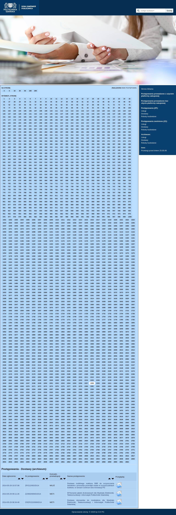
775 (129, 189)
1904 (39, 338)
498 (119, 156)
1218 (62, 247)
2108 (22, 365)
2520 (10, 419)
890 (77, 205)
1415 (4, 274)
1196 (68, 244)
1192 (45, 244)
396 (108, 144)
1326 (22, 262)
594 (98, 168)
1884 (57, 335)
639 (72, 174)
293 (93, 132)
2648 (86, 434)
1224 (98, 247)
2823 (33, 459)
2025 (74, 353)
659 (46, 177)
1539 (57, 289)
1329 (39, 262)
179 (20, 120)
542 (87, 162)
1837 (51, 329)
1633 (68, 301)
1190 (33, 244)
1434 (115, 274)
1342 (115, 262)
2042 (39, 356)
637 (61, 174)
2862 (127, 462)
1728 (86, 313)
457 (35, 153)
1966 (133, 344)
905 (25, 208)
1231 (4, 250)
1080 (62, 229)
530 (25, 162)
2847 (39, 462)
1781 (127, 319)
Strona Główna (147, 89)
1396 (27, 271)
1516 (57, 286)
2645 (68, 434)
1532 (16, 289)
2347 (74, 395)
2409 (33, 404)
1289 (74, 256)
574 (124, 165)
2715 (74, 444)
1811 (33, 326)
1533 (22, 289)
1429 (86, 274)
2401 (121, 401)
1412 (121, 271)
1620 (127, 298)
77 (9, 108)
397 (114, 144)
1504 (121, 283)
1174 (74, 241)
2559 (103, 422)
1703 (74, 310)
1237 (39, 250)
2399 (109, 401)
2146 (109, 368)
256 (30, 129)
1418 (22, 274)
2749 (4, 450)
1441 (22, 277)
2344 (57, 395)
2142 (86, 368)
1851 (133, 329)
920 (103, 208)
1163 (10, 241)
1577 (10, 295)
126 (4, 114)
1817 (68, 326)
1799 (98, 323)
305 (25, 135)
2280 (86, 386)
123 (119, 111)
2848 (45, 462)
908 (40, 208)
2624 (80, 431)
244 (98, 126)
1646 (10, 304)
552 (9, 165)
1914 (98, 338)
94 (98, 108)
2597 (57, 428)
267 (87, 129)
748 (119, 186)
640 (77, 174)
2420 (98, 404)
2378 (121, 398)
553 (14, 165)
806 (30, 195)
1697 (39, 310)
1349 (22, 265)
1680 (74, 307)
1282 (33, 256)
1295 (109, 256)
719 (98, 183)
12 (61, 99)
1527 (121, 286)
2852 (68, 462)
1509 (16, 286)
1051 (27, 226)
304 (20, 135)
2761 (74, 450)
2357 (133, 395)
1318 (109, 259)
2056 (121, 356)
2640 (39, 434)
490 (77, 156)
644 (98, 174)
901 (4, 208)
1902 (27, 338)
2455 (33, 410)
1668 (4, 307)
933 (40, 211)
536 (56, 162)
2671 (86, 438)
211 (56, 123)
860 (51, 201)
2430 (22, 407)
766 (82, 189)
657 (35, 177)
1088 (109, 229)
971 (108, 214)
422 (114, 147)
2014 (10, 353)
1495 (68, 283)
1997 (45, 350)
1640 (109, 301)
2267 (10, 386)
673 (119, 177)
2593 (33, 428)
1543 (80, 289)
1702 (68, 310)
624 (124, 171)
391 (82, 144)
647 (114, 174)
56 (30, 105)
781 (30, 192)
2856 (92, 462)
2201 (27, 377)
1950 (39, 344)
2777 (33, 453)
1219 (68, 247)
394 (98, 144)
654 (20, 177)
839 (72, 198)
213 (67, 123)
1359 (80, 265)
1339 (98, 262)
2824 (39, 459)
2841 (4, 462)
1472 (68, 280)
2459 (57, 410)
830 (25, 198)
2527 (51, 419)
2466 (98, 410)
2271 (33, 386)
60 (51, 105)
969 (98, 214)
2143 (92, 368)
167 (87, 117)
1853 (10, 332)
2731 (33, 447)
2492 (115, 413)
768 (93, 189)
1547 (103, 289)
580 (25, 168)
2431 (27, 407)
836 (56, 198)
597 (114, 168)
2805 (62, 456)
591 (82, 168)
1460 (133, 277)
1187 (16, 244)
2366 (51, 398)
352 (9, 141)
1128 (74, 235)
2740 (86, 447)
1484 (4, 283)
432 (35, 150)
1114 (127, 232)
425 (129, 147)
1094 (10, 232)
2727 (10, 447)
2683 (22, 441)
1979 (74, 347)
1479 (109, 280)
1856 (27, 332)
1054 (45, 226)
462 (61, 153)
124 (124, 111)
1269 (92, 253)
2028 (92, 353)
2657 (4, 438)
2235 (92, 380)
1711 (121, 310)
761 (56, 189)
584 (46, 168)
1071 (10, 229)
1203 (109, 244)
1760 (4, 319)
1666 (127, 304)
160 (51, 117)
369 (98, 141)
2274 (51, 386)
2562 (121, 422)
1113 (121, 232)
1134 (109, 235)
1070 (4, 229)
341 (82, 138)
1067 (121, 226)
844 (98, 198)
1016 (92, 220)
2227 (45, 380)
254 (20, 129)
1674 (39, 307)
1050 (22, 226)
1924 (22, 341)
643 (93, 174)
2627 (98, 431)
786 (56, 192)
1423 (51, 274)
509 (46, 159)
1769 (57, 319)
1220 (74, 247)
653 (14, 177)
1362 (98, 265)
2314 (16, 392)
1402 (62, 271)
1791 (51, 323)
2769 (121, 450)
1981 (86, 347)
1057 (62, 226)
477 (9, 156)
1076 (39, 229)
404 (20, 147)
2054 (109, 356)
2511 (92, 416)
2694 (86, 441)
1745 (51, 316)
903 (14, 208)
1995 (33, 350)
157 (35, 117)
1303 (22, 259)
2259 (98, 383)
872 (114, 201)
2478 (33, 413)
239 (72, 126)
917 (87, 208)
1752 (92, 316)
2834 (98, 459)
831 (30, 198)
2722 (115, 444)
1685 (103, 307)
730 (25, 186)
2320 (51, 392)
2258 (92, 383)
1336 (80, 262)
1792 (57, 323)
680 (25, 180)
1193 (51, 244)
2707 (27, 444)
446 (108, 150)
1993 (22, 350)
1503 (115, 283)
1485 (10, 283)
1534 (27, 289)
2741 (92, 447)
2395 (86, 401)
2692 (74, 441)
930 (25, 211)
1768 (51, 319)
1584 (51, 295)
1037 (80, 223)
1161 (133, 238)
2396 (92, 401)
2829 (68, 459)
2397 (98, 401)
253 (14, 129)
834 (46, 198)
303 (14, 135)
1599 (4, 298)
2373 (92, 398)
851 (4, 201)
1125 (57, 235)
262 (61, 129)
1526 (115, 286)
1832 (22, 329)
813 (67, 195)
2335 (4, 395)
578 (14, 168)
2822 (27, 459)
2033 (121, 353)
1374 (33, 268)
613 (67, 171)
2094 (74, 362)
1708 (103, 310)
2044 (51, 356)
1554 (10, 292)
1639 (103, 301)
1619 (121, 298)
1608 (57, 298)
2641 (45, 434)
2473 (4, 413)
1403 (68, 271)
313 (67, 135)
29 (20, 102)
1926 (33, 341)
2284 (109, 386)
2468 (109, 410)
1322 (133, 259)
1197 (74, 244)
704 (20, 183)
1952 (51, 344)
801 (4, 195)
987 (61, 217)
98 (119, 108)
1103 (62, 232)
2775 (22, 453)
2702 (133, 441)
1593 (103, 295)
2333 (127, 392)
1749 (74, 316)
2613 (16, 431)
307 (35, 135)
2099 (103, 362)
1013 (74, 220)
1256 (16, 253)
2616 (33, 431)
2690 (62, 441)
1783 (4, 323)
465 (77, 153)
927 (9, 211)
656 (30, 177)
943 (93, 211)
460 (51, 153)
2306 (103, 389)
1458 (121, 277)
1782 (133, 319)
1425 (62, 274)
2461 (68, 410)
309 (46, 135)
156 (30, 117)
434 (46, 150)
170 (103, 117)
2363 (33, 398)
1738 (10, 316)
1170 (51, 241)
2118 (80, 365)
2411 (45, 404)
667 (87, 177)
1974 (45, 347)
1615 (98, 298)
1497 (80, 283)
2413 (57, 404)
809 (46, 195)
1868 (98, 332)
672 (114, 177)
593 (93, 168)
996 (108, 217)
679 (20, 180)
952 (9, 214)
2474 (10, 413)
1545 (92, 289)
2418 (86, 404)
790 (77, 192)
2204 (45, 377)
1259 (33, 253)
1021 (121, 220)
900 (129, 205)
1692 (10, 310)
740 (77, 186)
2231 (68, 380)
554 (20, 165)
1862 (62, 332)
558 (40, 165)
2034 (127, 353)
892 (87, 205)
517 (87, 159)
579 (20, 168)
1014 (80, 220)
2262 (115, 383)
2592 (27, 428)
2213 (98, 377)
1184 (133, 241)
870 (103, 201)
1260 (39, 253)
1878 (22, 335)
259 (46, 129)
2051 (92, 356)
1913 (92, 338)
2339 (27, 395)
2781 (57, 453)
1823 (103, 326)
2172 (127, 371)
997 (114, 217)
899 (124, 205)
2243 (4, 383)
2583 (109, 425)
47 (114, 102)
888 (67, 205)
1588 (74, 295)
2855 (86, 462)
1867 (92, 332)
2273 (45, 386)
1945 (10, 344)
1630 (51, 301)
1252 (127, 250)
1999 (57, 350)
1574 (127, 292)
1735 (127, 313)
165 (77, 117)
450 (129, 150)
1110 (103, 232)
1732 (109, 313)
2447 (121, 407)
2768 (115, 450)
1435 (121, 274)
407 (35, 147)
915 (77, 208)
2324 (74, 392)
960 (51, 214)
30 (20, 91)
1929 (51, 341)
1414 (133, 271)
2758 (57, 450)
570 (103, 165)
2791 (115, 453)
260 (51, 129)
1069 (133, 226)
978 (14, 217)
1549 (115, 289)
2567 (16, 425)
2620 (57, 431)
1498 (86, 283)
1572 (115, 292)
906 (30, 208)
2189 (92, 374)
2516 (121, 416)
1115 (133, 232)
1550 (121, 289)
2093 (68, 362)
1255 (10, 253)
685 (51, 180)
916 (82, 208)
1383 (86, 268)
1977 (62, 347)
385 (51, 144)
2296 (45, 389)
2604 (98, 428)
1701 (62, 310)
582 (35, 168)
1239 (51, 250)
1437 (133, 274)
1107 (86, 232)
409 (46, 147)
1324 (10, 262)
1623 (10, 301)
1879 (27, 335)
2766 (103, 450)
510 (51, 159)
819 (98, 195)
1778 (109, 319)
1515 (51, 286)
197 (114, 120)
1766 (39, 319)
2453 (22, 410)
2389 (51, 401)
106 (30, 111)
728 (14, 186)
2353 (109, 395)
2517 (127, 416)
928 (14, 211)
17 (88, 99)
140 (77, 114)
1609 (62, 298)
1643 (127, 301)
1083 (80, 229)
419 (98, 147)
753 (14, 189)
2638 (27, 434)
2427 (4, 407)
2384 (22, 401)
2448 (127, 407)
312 (61, 135)
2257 (86, 383)
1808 (16, 326)
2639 (33, 434)
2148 (121, 368)
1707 (98, 310)
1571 (109, 292)
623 (119, 171)
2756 (45, 450)
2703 (4, 444)
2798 (22, 456)
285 (51, 132)
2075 (98, 359)
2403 (133, 401)
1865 (80, 332)
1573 (121, 292)
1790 (45, 323)
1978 (68, 347)
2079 (121, 359)
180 (25, 120)
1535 (33, 289)
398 (119, 144)
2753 (27, 450)
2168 (103, 371)
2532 (80, 419)
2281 (92, 386)
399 (124, 144)
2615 (27, 431)
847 (114, 198)
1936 (92, 341)
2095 (80, 362)
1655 (62, 304)
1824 (109, 326)
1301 (10, 259)
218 (93, 123)
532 (35, 162)
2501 (33, 416)
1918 (121, 338)
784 (46, 192)
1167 (33, 241)
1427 (74, 274)
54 (20, 105)
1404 (74, 271)
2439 (74, 407)
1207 (133, 244)
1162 (4, 241)
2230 (62, 380)
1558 (33, 292)
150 (129, 114)
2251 (51, 383)
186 (56, 120)
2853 (74, 462)
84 (46, 108)
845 (103, 198)
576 (4, 168)
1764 (27, 319)
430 (25, 150)
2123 (109, 365)
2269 (22, 386)
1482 (127, 280)
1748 (68, 316)
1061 (86, 226)
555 (25, 165)
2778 (39, 453)
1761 (10, 319)
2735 (57, 447)
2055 (115, 356)
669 (98, 177)
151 (4, 117)
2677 (121, 438)
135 (51, 114)
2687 (45, 441)
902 (9, 208)
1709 (109, 310)
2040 (27, 356)
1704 (80, 310)
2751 (16, 450)
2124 (115, 365)
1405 (80, 271)
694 (98, 180)
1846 (103, 329)
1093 (4, 232)
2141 (80, 368)
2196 (133, 374)
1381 (74, 268)
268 (93, 129)
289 (72, 132)
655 (25, 177)
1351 (33, 265)
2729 (22, 447)
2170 (115, 371)
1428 (80, 274)
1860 (51, 332)
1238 (45, 250)
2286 (121, 386)
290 (77, 132)
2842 (10, 462)
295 (103, 132)
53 (14, 105)
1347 (10, 265)
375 (129, 141)
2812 (103, 456)
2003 (80, 350)
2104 (133, 362)
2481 (51, 413)
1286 (57, 256)
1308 (51, 259)
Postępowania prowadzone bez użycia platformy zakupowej (154, 102)
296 (108, 132)
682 (35, 180)
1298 (127, 256)
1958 (86, 344)
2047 (68, 356)
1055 (51, 226)
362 (61, 141)
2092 (62, 362)
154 (20, 117)
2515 (115, 416)
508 (40, 159)
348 (119, 138)
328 (14, 138)
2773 (10, 453)
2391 (62, 401)
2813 (109, 456)
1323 (4, 262)
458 (40, 153)
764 (72, 189)
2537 (109, 419)
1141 (16, 238)
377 (9, 144)
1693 (16, 310)
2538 (115, 419)
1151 (74, 238)
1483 (133, 280)
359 (46, 141)
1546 (98, 289)
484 (46, 156)
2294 (33, 389)
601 (4, 171)
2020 (45, 353)
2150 (133, 368)
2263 (121, 383)
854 (20, 201)
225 (129, 123)
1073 (22, 229)
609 (46, 171)
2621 (62, 431)
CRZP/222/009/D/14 (33, 502)
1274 (121, 253)
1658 (80, 304)
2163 (74, 371)
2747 (127, 447)
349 (124, 138)
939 (72, 211)
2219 (133, 377)
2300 (68, 389)
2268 (16, 386)
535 (51, 162)
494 (98, 156)
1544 (86, 289)
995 (103, 217)
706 (30, 183)
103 (14, 111)
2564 (133, 422)
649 (124, 174)
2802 (45, 456)
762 (61, 189)
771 (108, 189)
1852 (4, 332)
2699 (115, 441)
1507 (4, 286)
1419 (27, 274)
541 (82, 162)
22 (114, 99)
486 (56, 156)
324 (124, 135)
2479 (39, 413)
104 (20, 111)
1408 (98, 271)
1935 (86, 341)
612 (61, 171)
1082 (74, 229)
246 (108, 126)
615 (77, 171)
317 (87, 135)
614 (72, 171)
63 (67, 105)
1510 (22, 286)
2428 (10, 407)
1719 (33, 313)
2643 (57, 434)
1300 (4, 259)
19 (98, 99)
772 (114, 189)
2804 (57, 456)
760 (51, 189)
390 (77, 144)
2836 (109, 459)
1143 (27, 238)
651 (4, 177)
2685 (33, 441)
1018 (103, 220)
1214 (39, 247)
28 (14, 102)
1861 (57, 332)
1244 (80, 250)
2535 (98, 419)
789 (72, 192)
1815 (57, 326)
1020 (115, 220)
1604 (33, 298)
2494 (127, 413)
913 (67, 208)
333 (40, 138)
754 (20, 189)
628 (14, 174)
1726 (74, 313)
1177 (92, 241)
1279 (16, 256)
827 (9, 198)
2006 (98, 350)
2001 (68, 350)
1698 (45, 310)
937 (61, 211)
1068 (127, 226)
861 (56, 201)
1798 (92, 323)
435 (51, 150)
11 (56, 99)
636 (56, 174)
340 (77, 138)
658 (40, 177)
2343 (51, 395)
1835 (39, 329)
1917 (115, 338)
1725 (68, 313)
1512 (33, 286)
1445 (45, 277)
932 (35, 211)
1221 (80, 247)
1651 (39, 304)
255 (25, 129)
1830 (10, 329)
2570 (33, 425)
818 (93, 195)
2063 (27, 359)
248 (119, 126)
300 (129, 132)
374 (124, 141)
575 (129, 165)
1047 (4, 226)
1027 (22, 223)
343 (93, 138)
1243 (74, 250)
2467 (103, 410)
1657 (74, 304)
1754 (103, 316)
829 (20, 198)
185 (51, 120)
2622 (68, 431)
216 (82, 123)
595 (103, 168)
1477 (98, 280)
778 (14, 192)
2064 (33, 359)
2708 (33, 444)
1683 (92, 307)
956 (30, 214)
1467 (39, 280)
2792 (121, 453)
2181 (45, 374)
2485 (74, 413)
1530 (4, 289)
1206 (127, 244)
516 (82, 159)
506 (30, 159)
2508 (74, 416)
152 (9, 117)
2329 (103, 392)
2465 (92, 410)
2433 (39, 407)
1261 (45, 253)
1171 (57, 241)
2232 (74, 380)
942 (87, 211)
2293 (27, 389)
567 (87, 165)
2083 (10, 362)
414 (72, 147)
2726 (4, 447)
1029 (33, 223)
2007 (103, 350)
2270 (27, 386)
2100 (109, 362)
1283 (39, 256)
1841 (74, 329)
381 (30, 144)
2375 (103, 398)
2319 (45, 392)
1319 (115, 259)
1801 (109, 323)
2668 (68, 438)
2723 (121, 444)
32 (35, 102)
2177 (22, 374)
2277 (68, 386)
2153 (16, 371)
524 (124, 159)
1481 (121, 280)
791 (82, 192)
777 (9, 192)
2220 (4, 380)
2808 (80, 456)
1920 (133, 338)
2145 (103, 368)
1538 (51, 289)
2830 (74, 459)
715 (77, 183)
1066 (115, 226)
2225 (33, 380)
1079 (57, 229)
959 (46, 214)
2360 (16, 398)
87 (61, 108)
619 (98, 171)
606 (30, 171)
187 (61, 120)
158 (40, 117)
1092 (133, 229)
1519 (74, 286)
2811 (98, 456)
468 (93, 153)
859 (46, 201)
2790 (109, 453)
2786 (86, 453)
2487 (86, 413)
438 (67, 150)
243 (93, 126)
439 (72, 150)
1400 (51, 271)
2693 (80, 441)
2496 (4, 416)
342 (87, 138)
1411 (115, 271)
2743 (103, 447)
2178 (27, 374)
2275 (57, 386)
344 (98, 138)
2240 (121, 380)
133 (40, 114)
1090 (121, 229)
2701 (127, 441)
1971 (27, 347)
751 (4, 189)
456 (30, 153)
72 (114, 105)
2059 (4, 359)
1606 (45, 298)
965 (77, 214)
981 (30, 217)
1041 (103, 223)
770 (103, 189)
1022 (127, 220)
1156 (103, 238)
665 (77, 177)
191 (82, 120)
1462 (10, 280)
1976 (57, 347)
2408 (27, 404)
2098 (98, 362)
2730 (27, 447)
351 (4, 141)
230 (25, 126)
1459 (127, 277)
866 (82, 201)
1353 (45, 265)
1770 (62, 319)
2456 (39, 410)
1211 (22, 247)
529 (20, 162)
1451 (80, 277)
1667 (133, 304)
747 (114, 186)
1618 (115, 298)
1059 (74, 226)
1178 (98, 241)
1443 (33, 277)
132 (35, 114)
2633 (133, 431)
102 (9, 111)
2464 (86, 410)
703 (14, 183)
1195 (62, 244)
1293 (98, 256)
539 (72, 162)
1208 (4, 247)
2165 (86, 371)
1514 (45, 286)
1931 (62, 341)
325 (129, 135)
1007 (39, 220)
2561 (115, 422)
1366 (121, 265)
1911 (80, 338)
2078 (115, 359)
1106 (80, 232)
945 (103, 211)
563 (67, 165)
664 (72, 177)
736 (56, 186)
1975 (51, 347)
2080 (127, 359)
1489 (33, 283)
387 (61, 144)
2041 (33, 356)
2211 (86, 377)
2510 (86, 416)
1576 (4, 295)
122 (114, 111)
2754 (33, 450)
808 (40, 195)
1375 (39, 268)
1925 (27, 341)
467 (87, 153)
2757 (51, 450)
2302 (80, 389)
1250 (115, 250)
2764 (92, 450)
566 (82, 165)
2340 (33, 395)
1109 (98, 232)
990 (77, 217)
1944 (4, 344)
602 (9, 171)
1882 (45, 335)
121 (108, 111)
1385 (98, 268)
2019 (39, 353)
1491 (45, 283)
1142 (22, 238)
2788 (98, 453)
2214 (103, 377)
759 (46, 189)
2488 (92, 413)
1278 (10, 256)
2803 (51, 456)
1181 (115, 241)
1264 (62, 253)
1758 (127, 316)
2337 (16, 395)
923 (119, 208)
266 (82, 129)
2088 (39, 362)
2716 (80, 444)
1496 (74, 283)
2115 (62, 365)
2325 (80, 392)
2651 (103, 434)
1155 (98, 238)
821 (108, 195)
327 (9, 138)
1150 (68, 238)
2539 (121, 419)
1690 (133, 307)
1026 (16, 223)
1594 (109, 295)
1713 (133, 310)
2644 (62, 434)
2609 (127, 428)
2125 (121, 365)
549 (124, 162)
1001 (4, 220)
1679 (68, 307)
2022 (57, 353)
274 (124, 129)
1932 (68, 341)
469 (98, 153)
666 (82, 177)
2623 (74, 431)
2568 (22, 425)
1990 (4, 350)
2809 (86, 456)
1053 (39, 226)
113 (67, 111)
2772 (4, 453)
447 (114, 150)
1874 (133, 332)
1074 (27, 229)
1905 (45, 338)
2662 (33, 438)
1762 (16, 319)
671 (108, 177)
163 (67, 117)
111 (56, 111)
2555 (80, 422)
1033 (57, 223)
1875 (4, 335)
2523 (27, 419)
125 (129, 111)
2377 (115, 398)
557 (35, 165)
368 (93, 141)
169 (98, 117)
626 (4, 174)
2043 (45, 356)
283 (40, 132)
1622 (4, 301)
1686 (109, 307)
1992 (16, 350)
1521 (86, 286)
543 (93, 162)
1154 (92, 238)
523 (119, 159)
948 (119, 211)
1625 (22, 301)
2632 (127, 431)
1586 (62, 295)
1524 (103, 286)
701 (4, 183)
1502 (109, 283)
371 (108, 141)
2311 (133, 389)
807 (35, 195)
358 (40, 141)
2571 (39, 425)
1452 (86, 277)
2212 (92, 377)
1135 (115, 235)
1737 (4, 316)
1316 (98, 259)
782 (35, 192)
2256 (80, 383)
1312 (74, 259)
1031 (45, 223)
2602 (86, 428)
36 (56, 102)
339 (72, 138)
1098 (33, 232)
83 (41, 108)
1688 (121, 307)
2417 (80, 404)
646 (108, 174)
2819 (10, 459)
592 (87, 168)
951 (4, 214)
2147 (115, 368)
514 (72, 159)
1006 (33, 220)
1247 (98, 250)
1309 (57, 259)
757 (35, 189)
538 (67, 162)
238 (67, 126)
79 (20, 108)
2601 (80, 428)
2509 (80, 416)
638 (67, 174)
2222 (16, 380)
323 (119, 135)
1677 (57, 307)
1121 (33, 235)
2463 (80, 410)
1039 (92, 223)
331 (30, 138)
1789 (39, 323)
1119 (22, 235)
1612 (80, 298)
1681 (80, 307)
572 (114, 165)
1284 (45, 256)
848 (119, 198)
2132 (27, 368)
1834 (33, 329)
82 (35, 108)
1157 (109, 238)
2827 (57, 459)
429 (20, 150)
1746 (57, 316)
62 (61, 105)
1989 (133, 347)
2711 (51, 444)
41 (82, 102)
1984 (103, 347)
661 (56, 177)
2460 (62, 410)
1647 (16, 304)
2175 (10, 374)
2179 (33, 374)
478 (14, 156)
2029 (98, 353)
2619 (51, 431)
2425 (127, 404)
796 (108, 192)
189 (72, 120)
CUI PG (101, 512)
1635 (80, 301)
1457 (115, 277)
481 (30, 156)
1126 (62, 235)
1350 (27, 265)
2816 (127, 456)
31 (30, 102)
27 (9, 102)
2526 (45, 419)
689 (72, 180)
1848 (115, 329)
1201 (98, 244)
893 (93, 205)
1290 (80, 256)
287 (61, 132)
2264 (127, 383)
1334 (68, 262)
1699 (51, 310)
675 (129, 177)
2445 (109, 407)
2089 (45, 362)
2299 (62, 389)
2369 (68, 398)
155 (25, 117)
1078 (51, 229)
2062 (22, 359)
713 (67, 183)
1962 (109, 344)
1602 (22, 298)
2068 (57, 359)
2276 (62, 386)
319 (98, 135)
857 (35, 201)
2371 (80, 398)
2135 (45, 368)
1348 (16, 265)
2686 (39, 441)
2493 (121, 413)
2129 (10, 368)
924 (124, 208)
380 (25, 144)
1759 (133, 316)
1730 (98, 313)
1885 (62, 335)
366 (82, 141)
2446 (115, 407)
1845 (98, 329)
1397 (33, 271)
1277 (4, 256)
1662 (103, 304)
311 (56, 135)
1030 (39, 223)
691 (82, 180)
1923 (16, 341)
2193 (115, 374)
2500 (27, 416)
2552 (62, 422)
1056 (57, 226)
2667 (62, 438)
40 (77, 102)
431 (30, 150)
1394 (16, 271)
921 (108, 208)
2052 (98, 356)
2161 (62, 371)
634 (46, 174)
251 (4, 129)
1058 (68, 226)
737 (61, 186)
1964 (121, 344)
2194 (121, 374)
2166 (92, 371)
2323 (68, 392)
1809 (22, 326)
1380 (68, 268)
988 (67, 217)
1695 (27, 310)
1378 (57, 268)
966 (82, 214)
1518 (68, 286)
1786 (22, 323)
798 (119, 192)
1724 (62, 313)
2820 (16, 459)
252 (9, 129)
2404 (4, 404)
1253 (133, 250)
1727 (80, 313)
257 (35, 129)
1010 (57, 220)
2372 (86, 398)
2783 (68, 453)
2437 (62, 407)
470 (103, 153)
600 (129, 168)
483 (40, 156)
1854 (16, 332)
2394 (80, 401)
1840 (68, 329)
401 (4, 147)
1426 (68, 274)
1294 (103, 256)
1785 (16, 323)
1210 (16, 247)
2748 (133, 447)
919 (98, 208)
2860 (115, 462)
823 (119, 195)
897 (114, 205)
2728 (16, 447)
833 (40, 198)
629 (20, 174)
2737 (68, 447)
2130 (16, 368)
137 (61, 114)
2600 (74, 428)
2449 (133, 407)
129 (20, 114)
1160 (127, 238)
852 (9, 201)
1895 (121, 335)
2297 (51, 389)
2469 (115, 410)
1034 (62, 223)
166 (82, 117)
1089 (115, 229)
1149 (62, 238)
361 (56, 141)
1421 (39, 274)
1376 (45, 268)
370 (103, 141)
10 (14, 91)
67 (88, 105)
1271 (103, 253)
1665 (121, 304)
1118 (16, 235)
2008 (109, 350)
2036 (4, 356)
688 (67, 180)
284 (46, 132)
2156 (33, 371)
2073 (86, 359)
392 (87, 144)
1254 (4, 253)
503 (14, 159)
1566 (80, 292)
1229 (127, 247)
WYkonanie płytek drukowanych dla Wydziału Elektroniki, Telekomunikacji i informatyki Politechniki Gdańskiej (90, 494)
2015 (16, 353)
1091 (127, 229)
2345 (62, 395)
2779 (45, 453)
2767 (109, 450)
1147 (51, 238)
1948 (27, 344)
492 (87, 156)
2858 (103, 462)
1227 (115, 247)
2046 (62, 356)
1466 (33, 280)
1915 (103, 338)
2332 (121, 392)
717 (87, 183)
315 (77, 135)
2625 (86, 431)
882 (35, 205)
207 (35, 123)
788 (67, 192)
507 (35, 159)
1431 (98, 274)
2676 (115, 438)
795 (103, 192)
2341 (39, 395)
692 (87, 180)
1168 (39, 241)
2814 (115, 456)
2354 (115, 395)
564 (72, 165)
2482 (57, 413)
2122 (103, 365)
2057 (127, 356)
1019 (109, 220)
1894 (115, 335)
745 (103, 186)
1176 (86, 241)
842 (87, 198)
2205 (51, 377)
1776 (98, 319)
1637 (92, 301)
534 (46, 162)
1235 (27, 250)
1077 (45, 229)
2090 (51, 362)
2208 (68, 377)
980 (25, 217)
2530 (68, 419)
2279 (80, 386)
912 (61, 208)
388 (67, 144)
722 (114, 183)
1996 (39, 350)
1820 (86, 326)
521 (108, 159)
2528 (57, 419)
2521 (16, 419)
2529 (62, 419)
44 (98, 102)
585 (51, 168)
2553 (68, 422)
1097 (27, 232)
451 (4, 153)
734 (46, 186)
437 (61, 150)
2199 (16, 377)
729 (20, 186)
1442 (27, 277)
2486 (80, 413)
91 (82, 108)
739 (72, 186)
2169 (109, 371)
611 (56, 171)
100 (30, 91)
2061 (16, 359)
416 (82, 147)
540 (77, 162)
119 (98, 111)
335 (51, 138)
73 (119, 105)
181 (30, 120)
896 (108, 205)
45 (103, 102)
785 (51, 192)
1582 (39, 295)
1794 (68, 323)
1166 (27, 241)
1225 (103, 247)
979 (20, 217)
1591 (92, 295)
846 (108, 198)
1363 (103, 265)
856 (30, 201)
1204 (115, 244)
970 (103, 214)
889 (72, 205)
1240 (57, 250)
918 (93, 208)
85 (51, 108)
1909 (68, 338)
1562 (57, 292)
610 (51, 171)
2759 (62, 450)
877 (9, 205)
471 (108, 153)
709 (46, 183)
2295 (39, 389)
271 (108, 129)
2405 (10, 404)
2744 (109, 447)
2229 (57, 380)
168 (93, 117)
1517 (62, 286)
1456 (109, 277)
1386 (103, 268)
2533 (86, 419)
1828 (133, 326)
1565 (74, 292)
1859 (45, 332)
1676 (51, 307)
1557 (27, 292)
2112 (45, 365)
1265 (68, 253)
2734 (51, 447)
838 (67, 198)
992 (87, 217)
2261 (109, 383)
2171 (121, 371)
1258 (27, 253)
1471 (62, 280)
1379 (62, 268)
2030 (103, 353)
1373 (27, 268)
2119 (86, 365)
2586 (127, 425)
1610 (68, 298)
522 (114, 159)
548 (119, 162)
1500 (98, 283)
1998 (51, 350)
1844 (92, 329)
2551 (57, 422)
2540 (127, 419)
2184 (62, 374)
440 (77, 150)
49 (124, 102)
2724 (127, 444)
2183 (57, 374)
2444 (103, 407)
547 (114, 162)
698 (119, 180)
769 (98, 189)
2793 (127, 453)
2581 (98, 425)
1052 (33, 226)
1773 (80, 319)
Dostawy (144, 114)
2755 (39, 450)
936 (56, 211)
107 (35, 111)
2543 (10, 422)
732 (35, 186)
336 (56, 138)
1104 (68, 232)
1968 (10, 347)
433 (40, 150)
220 (103, 123)
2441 (86, 407)
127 (9, 114)
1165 (22, 241)
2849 (51, 462)
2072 (80, 359)
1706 (92, 310)
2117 (74, 365)
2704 (10, 444)
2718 (92, 444)
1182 (121, 241)
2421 (103, 404)
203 (14, 123)
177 (9, 120)
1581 (33, 295)
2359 (10, 398)
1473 (74, 280)
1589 (80, 295)
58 (41, 105)
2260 (103, 383)
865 (77, 201)
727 (9, 186)
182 (35, 120)
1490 (39, 283)
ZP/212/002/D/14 (32, 485)
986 (56, 217)
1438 (4, 277)
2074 (92, 359)
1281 (27, 256)
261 (56, 129)
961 (56, 214)
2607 (115, 428)
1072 (16, 229)
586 (56, 168)
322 (114, 135)
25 (129, 99)
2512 (98, 416)
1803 (121, 323)
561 (56, 165)
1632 (62, 301)
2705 (16, 444)
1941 (121, 341)
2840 (133, 459)
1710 (115, 310)
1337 (86, 262)
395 (103, 144)
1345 (133, 262)
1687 (115, 307)
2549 (45, 422)
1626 (27, 301)
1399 (45, 271)
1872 (121, 332)
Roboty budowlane (148, 116)
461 (56, 153)
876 (4, 205)
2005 (92, 350)
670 (103, 177)
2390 (57, 401)
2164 (80, 371)
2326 (86, 392)
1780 (121, 319)
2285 (115, 386)
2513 (103, 416)
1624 (16, 301)
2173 (133, 371)
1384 (92, 268)
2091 (57, 362)
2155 (27, 371)
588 (67, 168)
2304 (92, 389)
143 (93, 114)
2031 (109, 353)
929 (20, 211)
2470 (121, 410)
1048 (10, 226)
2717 (86, 444)
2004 (86, 350)
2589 (10, 428)
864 (72, 201)
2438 (68, 407)
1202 (103, 244)
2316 (27, 392)
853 (14, 201)
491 (82, 156)
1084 (86, 229)
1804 (127, 323)
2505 (57, 416)
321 (108, 135)
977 (9, 217)
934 (46, 211)
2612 (10, 431)
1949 (33, 344)
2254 (68, 383)
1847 (109, 329)
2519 (4, 419)
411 (56, 147)
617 (87, 171)
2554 (74, 422)
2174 (4, 374)
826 (4, 198)
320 (103, 135)
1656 (68, 304)
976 (4, 217)
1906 (51, 338)
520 (103, 159)
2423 (115, 404)
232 (35, 126)
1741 (27, 316)
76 (4, 108)
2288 (133, 386)
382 (35, 144)
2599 (68, 428)
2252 (57, 383)
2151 (4, 371)
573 (119, 165)
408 (40, 147)
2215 (109, 377)
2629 (109, 431)
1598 (133, 295)
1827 (127, 326)
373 (119, 141)
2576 (68, 425)
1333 (62, 262)
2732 (39, 447)
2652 (109, 434)
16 (82, 99)
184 (46, 120)
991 (82, 217)
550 (129, 162)
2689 (57, 441)
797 (114, 192)
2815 (121, 456)
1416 (10, 274)
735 (51, 186)
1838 (57, 329)
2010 (121, 350)
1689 (127, 307)
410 (51, 147)
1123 (45, 235)
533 (40, 162)
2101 (115, 362)
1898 (4, 338)
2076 (103, 359)
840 (77, 198)
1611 (74, 298)
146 (108, 114)
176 (4, 120)
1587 (68, 295)
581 (30, 168)
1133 (103, 235)
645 (103, 174)
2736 (62, 447)
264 (72, 129)
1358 (74, 265)
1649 (27, 304)
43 (93, 102)
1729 (92, 313)
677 (9, 180)
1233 (16, 250)
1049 (16, 226)
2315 (22, 392)
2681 (10, 441)
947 (114, 211)
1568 (92, 292)
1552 (133, 289)
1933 (74, 341)
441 (82, 150)
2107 (16, 365)
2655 (127, 434)
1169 (45, 241)
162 (61, 117)
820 (103, 195)
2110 (33, 365)
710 (51, 183)
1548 (109, 289)
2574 (57, 425)
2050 (86, 356)
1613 (86, 298)
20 (103, 99)
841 (82, 198)
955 (25, 214)
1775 (92, 319)
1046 (133, 223)
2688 (51, 441)
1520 (80, 286)
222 (114, 123)
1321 (127, 259)
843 (93, 198)
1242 (68, 250)
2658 (10, 438)
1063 (98, 226)
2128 (4, 368)
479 (20, 156)
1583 (45, 295)
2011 (127, 350)
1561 (51, 292)
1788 (33, 323)
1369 (4, 268)
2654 (121, 434)
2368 (62, 398)
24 (124, 99)
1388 (115, 268)
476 (4, 156)
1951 (45, 344)
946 (108, 211)
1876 (10, 335)
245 (103, 126)
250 (129, 126)
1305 (33, 259)
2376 (109, 398)
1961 (103, 344)
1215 (45, 247)
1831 (16, 329)
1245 (86, 250)
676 (4, 180)
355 (25, 141)
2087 (33, 362)
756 (30, 189)
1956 (74, 344)
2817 (133, 456)
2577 (74, 425)
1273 (115, 253)
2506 (62, 416)
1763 (22, 319)
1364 (109, 265)
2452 (16, 410)
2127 (133, 365)
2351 (98, 395)
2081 (133, 359)
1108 (92, 232)
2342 (45, 395)
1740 (22, 316)
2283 (103, 386)
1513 (39, 286)
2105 (4, 365)
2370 (74, 398)
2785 (80, 453)
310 (51, 135)
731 (30, 186)
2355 (121, 395)
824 (124, 195)
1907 (57, 338)
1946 (16, 344)
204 (20, 123)
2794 (133, 453)
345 (103, 138)
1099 (39, 232)
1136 (121, 235)
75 (129, 105)
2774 (16, 453)
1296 (115, 256)
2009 (115, 350)
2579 (86, 425)
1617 (109, 298)
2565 (4, 425)
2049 (80, 356)
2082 (4, 362)
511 (56, 159)
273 (119, 129)
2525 (39, 419)
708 (40, 183)
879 (20, 205)
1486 (16, 283)
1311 (68, 259)
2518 (133, 416)
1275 (127, 253)
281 (30, 132)
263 (67, 129)
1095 (16, 232)
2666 (57, 438)
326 (4, 138)
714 (72, 183)
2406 (16, 404)
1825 (115, 326)
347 (114, 138)
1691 (4, 310)
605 (25, 171)
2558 (98, 422)
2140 (74, 368)
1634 (74, 301)
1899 (10, 338)
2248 (33, 383)
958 (40, 214)
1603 (27, 298)
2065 (39, 359)
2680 (4, 441)
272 (114, 129)
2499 (22, 416)
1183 (127, 241)
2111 (39, 365)
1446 (51, 277)
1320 (121, 259)
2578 (80, 425)
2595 (45, 428)
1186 (10, 244)
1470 (57, 280)
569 (98, 165)
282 (35, 132)
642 (87, 174)
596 (108, 168)
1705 (86, 310)
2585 (121, 425)
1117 (10, 235)
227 (9, 126)
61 (56, 105)
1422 (45, 274)
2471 (127, 410)
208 (40, 123)
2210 (80, 377)
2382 (10, 401)
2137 (57, 368)
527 (9, 162)
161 (56, 117)
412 (61, 147)
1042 (109, 223)
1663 (109, 304)
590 (77, 168)
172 (114, 117)
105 (25, 111)
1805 (133, 323)
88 (67, 108)
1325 (16, 262)
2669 (74, 438)
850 (129, 198)
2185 (68, 374)
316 (82, 135)
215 (77, 123)
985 (51, 217)
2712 (57, 444)
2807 (74, 456)
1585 (57, 295)
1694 (22, 310)
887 (61, 205)
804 (20, 195)
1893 (109, 335)
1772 (74, 319)
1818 (74, 326)
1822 (98, 326)
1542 (74, 289)
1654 (57, 304)
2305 (98, 389)
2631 (121, 431)
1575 (133, 292)
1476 (92, 280)
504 (20, 159)
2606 (109, 428)
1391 (133, 268)
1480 (115, 280)
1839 (62, 329)
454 (20, 153)
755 (25, 189)
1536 (39, 289)
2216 (115, 377)
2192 (109, 374)
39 (72, 102)
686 (56, 180)
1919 (127, 338)
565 (77, 165)
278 (14, 132)
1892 (103, 335)
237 (61, 126)
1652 (45, 304)
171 (108, 117)
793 (93, 192)
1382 (80, 268)
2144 (98, 368)
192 (87, 120)
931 (30, 211)
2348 (80, 395)
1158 (115, 238)
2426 (133, 404)
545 (103, 162)
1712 (127, 310)
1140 (10, 238)
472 (114, 153)
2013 (4, 353)
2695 (92, 441)
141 (82, 114)
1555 (16, 292)
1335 (74, 262)
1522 (92, 286)
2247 (27, 383)
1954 (62, 344)
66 (82, 105)
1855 (22, 332)
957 (35, 214)
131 (30, 114)
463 (67, 153)
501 (4, 159)
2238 (109, 380)
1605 (39, 298)
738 (67, 186)
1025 (10, 223)
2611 (4, 431)
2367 (57, 398)
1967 (4, 347)
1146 (45, 238)
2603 (92, 428)
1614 (92, 298)
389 (72, 144)
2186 (74, 374)
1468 (45, 280)
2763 (86, 450)
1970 (22, 347)
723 (119, 183)
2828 (62, 459)
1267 (80, 253)
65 (77, 105)
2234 (86, 380)
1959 (92, 344)
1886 (68, 335)
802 (9, 195)
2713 (62, 444)
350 (129, 138)
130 (25, 114)
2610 (133, 428)
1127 (68, 235)
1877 (16, 335)
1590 (86, 295)
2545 (22, 422)
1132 (98, 235)
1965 (127, 344)
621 (108, 171)
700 (129, 180)
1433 (109, 274)
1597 (127, 295)
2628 (103, 431)
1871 (115, 332)
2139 (68, 368)
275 (129, 129)
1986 (115, 347)
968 (93, 214)
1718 (27, 313)
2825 (45, 459)
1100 (45, 232)
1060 (80, 226)
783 (40, 192)
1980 (80, 347)
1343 (121, 262)
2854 (80, 462)
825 (129, 195)
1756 (115, 316)
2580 (92, 425)
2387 (39, 401)
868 (93, 201)
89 (72, 108)
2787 (92, 453)
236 (56, 126)
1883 (51, 335)
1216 (51, 247)
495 (103, 156)
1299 (133, 256)
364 (72, 141)
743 (93, 186)
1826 (121, 326)
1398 (39, 271)
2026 (80, 353)
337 (61, 138)
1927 (39, 341)
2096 (86, 362)
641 (82, 174)
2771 (133, 450)
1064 (103, 226)
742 (87, 186)
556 (30, 165)
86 (56, 108)
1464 (22, 280)
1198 (80, 244)
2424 (121, 404)
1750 (80, 316)
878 (14, 205)
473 (119, 153)
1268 (86, 253)
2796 (10, 456)
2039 (22, 356)
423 (119, 147)
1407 (92, 271)
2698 (109, 441)
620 (103, 171)
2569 (27, 425)
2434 (45, 407)
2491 (109, 413)
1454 (98, 277)
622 (114, 171)
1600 (10, 298)
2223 (22, 380)
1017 (98, 220)
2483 (62, 413)
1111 (109, 232)
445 (103, 150)
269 (98, 129)
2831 (80, 459)
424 (124, 147)
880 (25, 205)
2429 (16, 407)
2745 (115, 447)
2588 (4, 428)
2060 (10, 359)
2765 (98, 450)
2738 (74, 447)
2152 (10, 371)
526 (4, 162)
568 (93, 165)
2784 (74, 453)
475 (129, 153)
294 (98, 132)
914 (72, 208)
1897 (133, 335)
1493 (57, 283)
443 (93, 150)
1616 (103, 298)
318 (93, 135)
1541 (68, 289)
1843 (86, 329)
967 (87, 214)
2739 (80, 447)
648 (119, 174)
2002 (74, 350)
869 (98, 201)
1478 (103, 280)
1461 (4, 280)
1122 (39, 235)
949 (124, 211)
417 (87, 147)
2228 (51, 380)
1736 (133, 313)
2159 (51, 371)
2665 (51, 438)
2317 (33, 392)
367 (87, 141)
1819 (80, 326)
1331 (51, 262)
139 (72, 114)
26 (4, 102)
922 (114, 208)
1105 (74, 232)
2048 (74, 356)
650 (129, 174)
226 (4, 126)
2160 (57, 371)
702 (9, 183)
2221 (10, 380)
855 (25, 201)
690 (77, 180)
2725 (133, 444)
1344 (127, 262)
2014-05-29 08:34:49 (10, 502)
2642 (51, 434)
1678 (62, 307)
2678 (127, 438)
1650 (33, 304)
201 (4, 123)
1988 (127, 347)
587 (61, 168)
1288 (68, 256)
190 (77, 120)
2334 (133, 392)
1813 (45, 326)
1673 (33, 307)
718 (93, 183)
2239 (115, 380)
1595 (115, 295)
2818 (4, 459)
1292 (92, 256)
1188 (22, 244)
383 (40, 144)
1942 (127, 341)
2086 (27, 362)
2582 (103, 425)
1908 (62, 338)
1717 (22, 313)
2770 (127, 450)
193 (93, 120)
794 (98, 192)
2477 (27, 413)
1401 (57, 271)
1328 (33, 262)
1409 (103, 271)
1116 (4, 235)
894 (98, 205)
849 (124, 198)
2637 (22, 434)
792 (87, 192)
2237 (103, 380)
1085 (92, 229)
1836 (45, 329)
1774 (86, 319)
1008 (45, 220)
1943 (133, 341)
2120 (92, 365)
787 (61, 192)
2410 (39, 404)
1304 (27, 259)
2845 (27, 462)
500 (129, 156)
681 (30, 180)
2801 (39, 456)
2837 (115, 459)
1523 (98, 286)
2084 (16, 362)
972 (114, 214)
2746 (121, 447)
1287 (62, 256)
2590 (16, 428)
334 (46, 138)
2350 (92, 395)
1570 (103, 292)
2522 (22, 419)
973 (119, 214)
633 (40, 174)
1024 (4, 223)
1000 (129, 217)
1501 (103, 283)
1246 (92, 250)
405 (25, 147)
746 (108, 186)
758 (40, 189)
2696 (98, 441)
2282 (98, 386)
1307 (45, 259)
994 (98, 217)
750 (129, 186)
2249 (39, 383)
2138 (62, 368)
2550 (51, 422)
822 (114, 195)
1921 (4, 341)
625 (129, 171)
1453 (92, 277)
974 (124, 214)
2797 (16, 456)
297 (114, 132)
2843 (16, 462)
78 (14, 108)
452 (9, 153)
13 (67, 99)
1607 (51, 298)
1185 (4, 244)
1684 (98, 307)
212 (61, 123)
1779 (115, 319)
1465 (27, 280)
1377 (51, 268)
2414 (62, 404)
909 (46, 208)
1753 (98, 316)
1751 (86, 316)
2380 (133, 398)
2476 (22, 413)
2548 (39, 422)
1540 (62, 289)
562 (61, 165)
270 (103, 129)
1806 (4, 326)
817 (87, 195)
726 (4, 186)
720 (103, 183)
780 (25, 192)
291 (82, 132)
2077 (109, 359)
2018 (33, 353)
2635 (10, 434)
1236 (33, 250)
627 (9, 174)
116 (82, 111)
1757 (121, 316)
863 (67, 201)
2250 (45, 383)
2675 (109, 438)
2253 (62, 383)
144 (98, 114)
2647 (80, 434)
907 (35, 208)
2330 (109, 392)
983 (40, 217)
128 (14, 114)
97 (114, 108)
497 (114, 156)
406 (30, 147)
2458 (51, 410)
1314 (86, 259)
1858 (39, 332)
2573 (51, 425)
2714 (68, 444)
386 (56, 144)
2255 (74, 383)
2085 (22, 362)
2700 (121, 441)
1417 (16, 274)
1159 (121, 238)
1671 (22, 307)
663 (67, 177)
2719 (98, 444)
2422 (109, 404)
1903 (33, 338)
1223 (92, 247)
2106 (10, 365)
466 (82, 153)
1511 (27, 286)
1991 (10, 350)
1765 (33, 319)
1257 (22, 253)
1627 (33, 301)
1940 (115, 341)
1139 (4, 238)
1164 (16, 241)
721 (108, 183)
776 (4, 192)
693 (93, 180)
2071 (74, 359)
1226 (109, 247)
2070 (68, 359)
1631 (57, 301)
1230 (133, 247)
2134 (39, 368)
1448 (62, 277)
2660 (22, 438)
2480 (45, 413)
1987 (121, 347)
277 (9, 132)
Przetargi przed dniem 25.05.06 (154, 151)
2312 (4, 392)
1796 (80, 323)
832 (35, 198)
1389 (121, 268)
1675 (45, 307)
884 (46, 205)
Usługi (143, 111)
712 (61, 183)
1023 (133, 220)
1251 (121, 250)
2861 (121, 462)
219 (98, 123)
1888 (80, 335)
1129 (80, 235)
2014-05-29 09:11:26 (10, 494)
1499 (92, 283)
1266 (74, 253)
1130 (86, 235)
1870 (109, 332)
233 (40, 126)
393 (93, 144)
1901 (22, 338)
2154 (22, 371)
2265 (133, 383)
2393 (74, 401)
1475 (86, 280)
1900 (16, 338)
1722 (51, 313)
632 (35, 174)
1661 (98, 304)
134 (46, 114)
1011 (62, 220)
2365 (45, 398)
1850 (127, 329)
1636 (86, 301)
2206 (57, 377)
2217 (121, 377)
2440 (80, 407)
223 (119, 123)
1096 (22, 232)
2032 (115, 353)
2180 (39, 374)
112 (61, 111)
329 (20, 138)
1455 (103, 277)
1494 (62, 283)
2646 (74, 434)
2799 (27, 456)
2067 (51, 359)
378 (14, 144)
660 (51, 177)
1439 (10, 277)
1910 (74, 338)
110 (51, 111)
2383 (16, 401)
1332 (57, 262)
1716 (16, 313)
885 (51, 205)
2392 (68, 401)
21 (108, 99)
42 (88, 102)
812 (61, 195)
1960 (98, 344)
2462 (74, 410)
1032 (51, 223)
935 (51, 211)
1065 (109, 226)
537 (61, 162)
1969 (16, 347)
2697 (103, 441)
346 (108, 138)
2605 (103, 428)
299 (124, 132)
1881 (39, 335)
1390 (127, 268)
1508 (10, 286)
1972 (33, 347)
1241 (62, 250)
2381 (4, 401)
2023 (62, 353)
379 (20, 144)
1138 (133, 235)
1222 (86, 247)
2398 (103, 401)
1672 (27, 307)
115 (77, 111)
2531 (74, 419)
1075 (33, 229)
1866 (86, 332)
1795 (74, 323)
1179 (103, 241)
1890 (92, 335)
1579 (22, 295)
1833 (27, 329)
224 (124, 123)
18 (93, 99)
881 (30, 205)
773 (119, 189)
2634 (4, 434)
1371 (16, 268)
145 (103, 114)
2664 (45, 438)
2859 (109, 462)
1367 (127, 265)
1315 (92, 259)
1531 (10, 289)
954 (20, 214)
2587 (133, 425)
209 (46, 123)
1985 (109, 347)
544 (98, 162)
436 (56, 150)
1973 (39, 347)
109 (46, 111)
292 (87, 132)
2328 (98, 392)
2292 (22, 389)
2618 (45, 431)
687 (61, 180)
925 (129, 208)
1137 (127, 235)
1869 (103, 332)
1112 (115, 232)
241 (82, 126)
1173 (68, 241)
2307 (109, 389)
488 (67, 156)
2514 (109, 416)
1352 (39, 265)
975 (129, 214)
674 (124, 177)
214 (72, 123)
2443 (98, 407)
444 (98, 150)
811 (56, 195)
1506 (133, 283)
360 (51, 141)
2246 (22, 383)
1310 (62, 259)
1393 (10, 271)
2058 (133, 356)
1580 (27, 295)
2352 (103, 395)
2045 (57, 356)
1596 (121, 295)
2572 (45, 425)
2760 (68, 450)
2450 (4, 410)
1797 (86, 323)
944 (98, 211)
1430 (92, 274)
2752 (22, 450)
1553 (4, 292)
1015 (86, 220)
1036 (74, 223)
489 (72, 156)
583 (40, 168)
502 (9, 159)
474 (124, 153)
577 (9, 168)
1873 (127, 332)
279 (20, 132)
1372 (22, 268)
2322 (62, 392)
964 (72, 214)
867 (87, 201)
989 (72, 217)
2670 (80, 438)
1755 (109, 316)
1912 (86, 338)
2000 (62, 350)
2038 (16, 356)
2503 (45, 416)
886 (56, 205)
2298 (57, 389)
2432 (33, 407)
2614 (22, 431)
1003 (16, 220)
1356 (62, 265)
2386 (33, 401)
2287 (127, 386)
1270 (98, 253)
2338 (22, 395)
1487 (22, 283)
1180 (109, 241)
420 (103, 147)
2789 (103, 453)
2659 (16, 438)
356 (30, 141)
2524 (33, 419)
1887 (74, 335)
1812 (39, 326)
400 (129, 144)
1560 (45, 292)
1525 (109, 286)
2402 (127, 401)
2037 (10, 356)
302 (9, 135)
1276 (133, 253)
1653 (51, 304)
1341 (109, 262)
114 (72, 111)
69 (98, 105)
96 (108, 108)
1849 (121, 329)
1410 (109, 271)
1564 (68, 292)
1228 (121, 247)
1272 (109, 253)
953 (14, 214)
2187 (80, 374)
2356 (127, 395)
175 (129, 117)
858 (40, 201)
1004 (22, 220)
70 (103, 105)
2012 (133, 350)
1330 (45, 262)
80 (25, 108)
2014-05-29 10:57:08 (10, 485)
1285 (51, 256)
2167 (98, 371)
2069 (62, 359)
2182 (51, 374)
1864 (74, 332)
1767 (45, 319)
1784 (10, 323)
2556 (86, 422)
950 (129, 211)
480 (25, 156)
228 (14, 126)
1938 (103, 341)
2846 (33, 462)
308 (40, 135)
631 (30, 174)
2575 (62, 425)
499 (124, 156)
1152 (80, 238)
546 (108, 162)
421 (108, 147)
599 (124, 168)
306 (30, 135)
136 (56, 114)
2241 (127, 380)
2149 (127, 368)
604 (20, 171)
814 (72, 195)
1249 (109, 250)
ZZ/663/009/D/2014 (33, 494)
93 (93, 108)
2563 (127, 422)
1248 (103, 250)
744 (98, 186)
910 (51, 208)
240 (77, 126)
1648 (22, 304)
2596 (51, 428)
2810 (92, 456)
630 (25, 174)
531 (30, 162)
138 (67, 114)
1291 (86, 256)
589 (72, 168)
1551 (127, 289)
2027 (86, 353)
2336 (10, 395)
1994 (27, 350)
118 (93, 111)
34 (46, 102)
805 (25, 195)
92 (88, 108)
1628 (39, 301)
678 (14, 180)
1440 (16, 277)
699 (124, 180)
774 (124, 189)
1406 (86, 271)
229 (20, 126)
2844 (22, 462)
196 (108, 120)
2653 (115, 434)
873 (119, 201)
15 (77, 99)
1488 (27, 283)
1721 (45, 313)
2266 (4, 386)
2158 (45, 371)
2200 (22, 377)
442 (87, 150)
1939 (109, 341)
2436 (57, 407)
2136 (51, 368)
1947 (22, 344)
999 (124, 217)
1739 (16, 316)
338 (67, 138)
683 (40, 180)
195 (103, 120)
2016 (22, 353)
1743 (39, 316)
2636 (16, 434)
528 (14, 162)
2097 (92, 362)
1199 (86, 244)
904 (20, 208)
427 (9, 150)
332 (35, 138)
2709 (39, 444)
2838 (121, 459)
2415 (68, 404)
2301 (74, 389)
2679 (133, 438)
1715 (10, 313)
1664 (115, 304)
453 (14, 153)
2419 (92, 404)
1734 (121, 313)
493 (93, 156)
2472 (133, 410)
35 (51, 102)
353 (14, 141)
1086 (98, 229)
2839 (127, 459)
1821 (92, 326)
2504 (51, 416)
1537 (45, 289)
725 (129, 183)
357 (35, 141)
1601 (16, 298)
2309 (121, 389)
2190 (98, 374)
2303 (86, 389)
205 (25, 123)
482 (35, 156)
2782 (62, 453)
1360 (86, 265)
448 (119, 150)
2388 (45, 401)
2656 (133, 434)
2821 (22, 459)
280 (25, 132)
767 (87, 189)
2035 (133, 353)
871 (108, 201)
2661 (27, 438)
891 (82, 205)
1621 (133, 298)
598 (119, 168)
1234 (22, 250)
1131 (92, 235)
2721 (109, 444)
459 (46, 153)
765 (77, 189)
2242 (133, 380)
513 (67, 159)
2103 (127, 362)
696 (108, 180)
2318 (39, 392)
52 (9, 105)
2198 (10, 377)
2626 (92, 431)
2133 (33, 368)
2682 (16, 441)
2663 (39, 438)
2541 (133, 419)
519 (98, 159)
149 (124, 114)
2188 (86, 374)
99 (124, 108)
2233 (80, 380)
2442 (92, 407)
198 (119, 120)
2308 (115, 389)
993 (93, 217)
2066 (45, 359)
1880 (33, 335)
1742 (33, 316)
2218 (127, 377)
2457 (45, 410)
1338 (92, 262)
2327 (92, 392)
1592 (98, 295)
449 (124, 150)
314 (72, 135)
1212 (27, 247)
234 (46, 126)
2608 (121, 428)
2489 (98, 413)
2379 (127, 398)
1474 (80, 280)
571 (108, 165)
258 (40, 129)
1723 (57, 313)
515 (77, 159)
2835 (103, 459)
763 (67, 189)
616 (82, 171)
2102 (121, 362)
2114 (57, 365)
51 (4, 105)
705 (25, 183)
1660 (92, 304)
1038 (86, 223)
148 (119, 114)
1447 (57, 277)
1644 (133, 301)
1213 (33, 247)
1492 (51, 283)
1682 (86, 307)
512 (61, 159)
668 (93, 177)
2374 (98, 398)
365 (77, 141)
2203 (39, 377)
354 (20, 141)
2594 (39, 428)
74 (124, 105)
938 (67, 211)
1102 (57, 232)
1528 (127, 286)
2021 (51, 353)
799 (124, 192)
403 (14, 147)
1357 (68, 265)
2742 (98, 447)
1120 (27, 235)
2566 (10, 425)
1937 (98, 341)
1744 (45, 316)
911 (56, 208)
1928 (45, 341)
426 (4, 150)
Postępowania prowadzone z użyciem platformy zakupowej (157, 95)
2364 (39, 398)
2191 (103, 374)
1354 (51, 265)
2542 (4, 422)
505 (25, 159)
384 (46, 144)
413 (67, 147)
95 (103, 108)
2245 (16, 383)
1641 (115, 301)
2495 (133, 413)
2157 (39, 371)
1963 (115, 344)
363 (67, 141)
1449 (68, 277)
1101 (51, 232)
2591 (22, 428)
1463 (16, 280)
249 (124, 126)
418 (93, 147)
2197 (4, 377)
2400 (115, 401)
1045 (127, 223)
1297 (121, 256)
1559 (39, 292)
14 (72, 99)
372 (114, 141)
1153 (86, 238)
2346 (68, 395)
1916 (109, 338)
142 (87, 114)
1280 (22, 256)
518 (93, 159)
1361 (92, 265)
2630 (115, 431)
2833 (92, 459)
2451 (10, 410)
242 (87, 126)
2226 (39, 380)
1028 (27, 223)
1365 (115, 265)
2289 (4, 389)
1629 (45, 301)
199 (124, 120)
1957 (80, 344)
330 (25, 138)
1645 (4, 304)
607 (35, 171)
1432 (103, 274)
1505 (127, 283)
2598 (62, 428)
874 (124, 201)
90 (77, 108)
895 (103, 205)
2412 (51, 404)
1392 (4, 271)
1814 (51, 326)
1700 (57, 310)
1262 (51, 253)
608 (40, 171)
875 (129, 201)
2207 (62, 377)
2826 (51, 459)
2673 (98, 438)
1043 (115, 223)
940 (77, 211)
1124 (51, 235)
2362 (27, 398)
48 (119, 102)
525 (129, 159)
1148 (57, 238)
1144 (33, 238)
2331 (115, 392)
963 (67, 214)
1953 (57, 344)
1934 (80, 341)
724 (124, 183)
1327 (27, 262)
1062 (92, 226)
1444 (39, 277)
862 (61, 201)
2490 (103, 413)
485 (51, 156)
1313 (80, 259)
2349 (86, 395)
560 (51, 165)
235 (51, 126)
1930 (57, 341)
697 (114, 180)
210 (51, 123)
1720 (39, 313)
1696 (33, 310)
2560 (109, 422)
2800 (33, 456)
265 (77, 129)
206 (30, 123)
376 (4, 144)
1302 (16, 259)
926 (4, 211)
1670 (16, 307)
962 (61, 214)
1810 (27, 326)
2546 (27, 422)
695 (103, 180)
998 (119, 217)
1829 (4, 329)
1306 (39, 259)
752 (9, 189)
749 (124, 186)
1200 (92, 244)
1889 (86, 335)
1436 (127, 274)
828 (14, 198)
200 (35, 91)
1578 (16, 295)
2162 (68, 371)
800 (129, 192)
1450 (74, 277)
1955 (68, 344)
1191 (39, 244)
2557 (92, 422)
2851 (62, 462)
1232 (10, 250)
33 (41, 102)
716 (82, 183)
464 (72, 153)
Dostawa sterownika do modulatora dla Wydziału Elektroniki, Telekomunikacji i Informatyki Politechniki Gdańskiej (90, 502)
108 (40, 111)
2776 (27, 453)
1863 (68, 332)
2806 (68, 456)
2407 (22, 404)
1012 (68, 220)
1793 (62, 323)
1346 (4, 265)
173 (119, 117)
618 (93, 171)
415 (77, 147)
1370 (10, 268)
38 (67, 102)
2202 (33, 377)
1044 (121, 223)
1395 (22, 271)
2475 (16, 413)
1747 (62, 316)
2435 (51, 407)
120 (103, 111)
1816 (62, 326)
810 (51, 195)
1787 (27, 323)
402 (9, 147)
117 (87, 111)
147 (114, 114)
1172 (62, 241)
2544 (16, 422)
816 (82, 195)
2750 (10, 450)
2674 (103, 438)
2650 (98, 434)
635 (51, 174)
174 (124, 117)
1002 (10, 220)
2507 (68, 416)
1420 (33, 274)
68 (93, 105)
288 (67, 132)
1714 (4, 313)
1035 (68, 223)
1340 (103, 262)
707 (35, 183)
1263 (57, 253)
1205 (121, 244)
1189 (27, 244)
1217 (57, 247)
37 (61, 102)
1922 (10, 341)
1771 (68, 319)
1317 (103, 259)
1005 (27, 220)
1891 (98, 335)
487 (61, 156)
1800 (103, 323)
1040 (98, 223)
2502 (39, 416)
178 (14, 120)
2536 (103, 419)
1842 (80, 329)
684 (46, 180)
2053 (103, 356)
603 (14, 171)
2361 (22, 398)
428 (14, 150)
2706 (22, 444)
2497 (10, 416)
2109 (27, 365)
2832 (86, 459)
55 (25, 105)
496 (108, 156)
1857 (33, 332)
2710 (45, 444)
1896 (127, 335)
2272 (39, 386)
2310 (127, 389)
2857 (98, 462)
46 (108, 102)
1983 (98, 347)
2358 (4, 398)
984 (46, 217)
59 (46, 105)
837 (61, 198)
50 (25, 91)
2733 (45, 447)
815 (77, 195)
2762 (80, 450)
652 (9, 177)
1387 (109, 268)
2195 (127, 374)
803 (14, 195)
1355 (57, 265)
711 (56, 183)
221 (108, 123)
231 (30, 126)
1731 (103, 313)
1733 (115, 313)
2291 (16, 389)
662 (61, 177)
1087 (103, 229)
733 (40, 186)
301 (4, 135)
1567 (86, 292)
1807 (10, 326)
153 (14, 117)
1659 (86, 304)
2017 (27, 353)
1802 (115, 323)
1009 (51, 220)
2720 (103, 444)
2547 (33, 422)
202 (9, 123)
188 (67, 120)
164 (72, 117)
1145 (39, 238)
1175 (80, 241)
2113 (51, 365)
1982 (92, 347)
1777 (103, 319)
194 (98, 120)
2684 (27, 441)
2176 (16, 374)
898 (119, 205)
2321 (57, 392)
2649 (92, 434)
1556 (22, 292)
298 (119, 132)
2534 (92, 419)
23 (119, 99)
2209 (74, 377)
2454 (27, 410)
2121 (98, 365)
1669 (10, 307)
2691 (68, 441)
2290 (10, 389)
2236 (98, 380)
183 (40, 120)
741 (82, 186)
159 (46, 117)
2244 (10, 383)
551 (4, 165)
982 (35, 217)
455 (25, 153)
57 (35, 105)
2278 (74, 386)
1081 (68, 229)
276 (4, 132)
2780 (51, 453)
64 (72, 105)
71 (108, 105)
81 (30, 108)
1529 (133, 286)
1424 (57, 274)
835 (51, 198)
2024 (68, 353)
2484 (68, 413)
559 (46, 165)
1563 (62, 292)
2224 (27, 380)
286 (56, 132)
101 (4, 111)
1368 (133, 265)
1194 (57, 244)
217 (87, 123)
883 (40, 205)
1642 (121, 301)
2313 (10, 392)
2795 (4, 456)
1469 (51, 280)
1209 (10, 247)
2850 (57, 462)
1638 (98, 301)
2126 (127, 365)
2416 (74, 404)
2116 (68, 365)
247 (114, 126)
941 (82, 211)
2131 (22, 368)
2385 (27, 401)
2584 (115, 425)
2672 (92, 438)
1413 (127, 271)
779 (20, 192)
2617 (39, 431)
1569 (98, 292)
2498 (16, 416)
